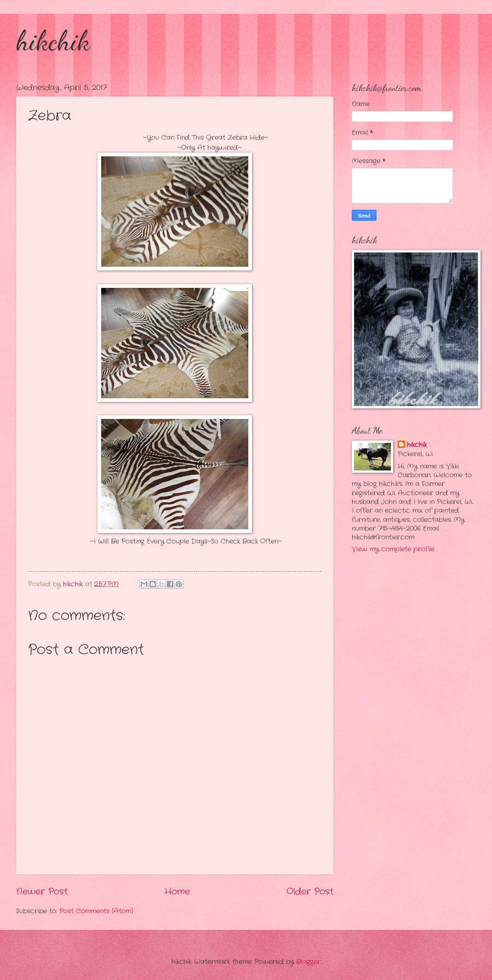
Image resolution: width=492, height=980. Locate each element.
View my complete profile (393, 549)
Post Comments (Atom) (96, 911)
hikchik (53, 40)
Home (177, 891)
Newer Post (42, 891)
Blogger (308, 961)
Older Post (309, 891)
